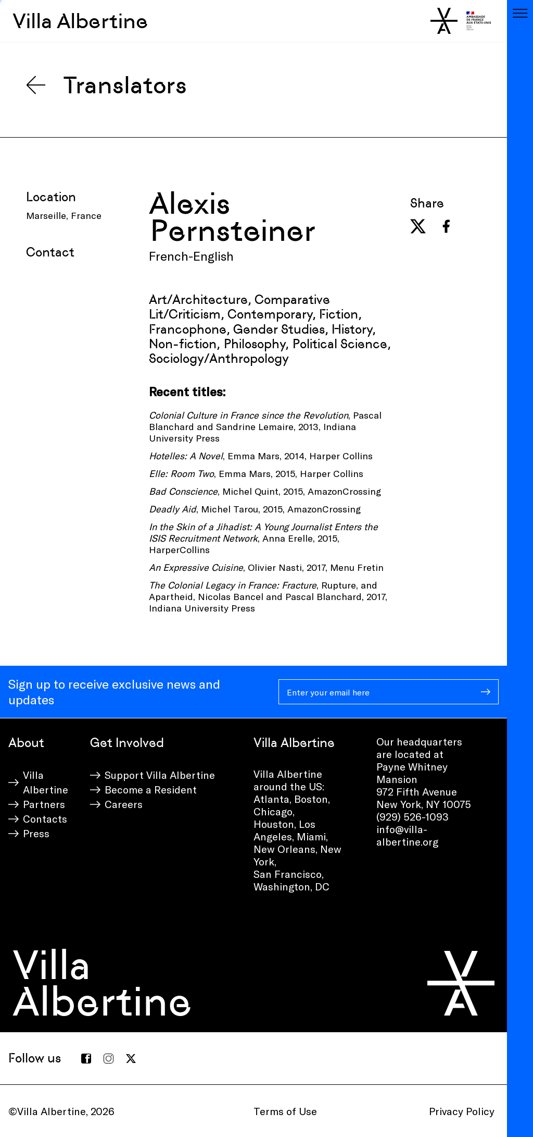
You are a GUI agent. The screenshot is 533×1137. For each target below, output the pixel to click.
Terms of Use (285, 1111)
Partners (44, 804)
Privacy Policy (461, 1111)
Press (36, 833)
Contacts (45, 818)
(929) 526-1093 (412, 816)
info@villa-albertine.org (407, 835)
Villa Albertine (80, 20)
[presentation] (105, 285)
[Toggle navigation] (520, 13)
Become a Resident (151, 789)
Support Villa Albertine (160, 774)
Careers (124, 804)
